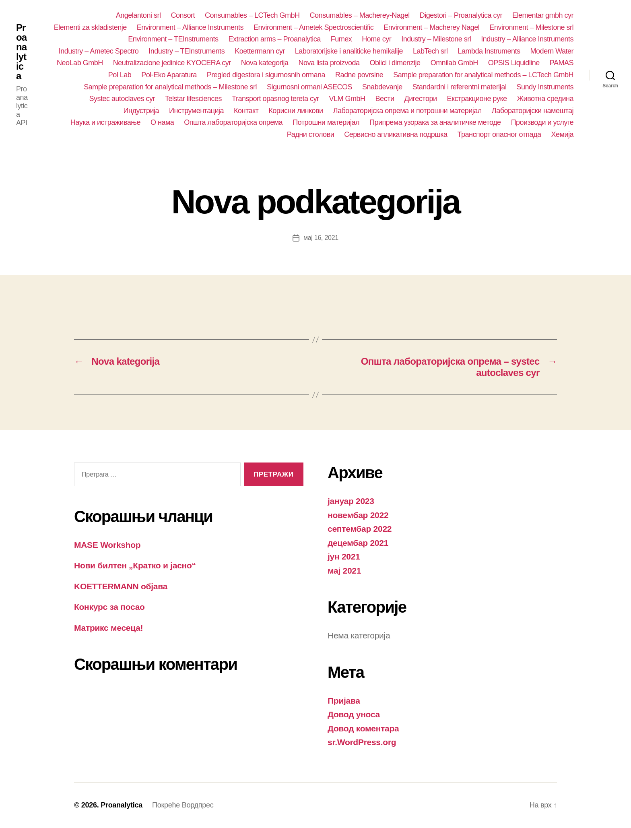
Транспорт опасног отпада (499, 134)
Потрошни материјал (326, 122)
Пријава (344, 700)
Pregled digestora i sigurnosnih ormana (266, 75)
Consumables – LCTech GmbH (252, 15)
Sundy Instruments (544, 87)
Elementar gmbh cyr (542, 15)
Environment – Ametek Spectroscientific (313, 27)
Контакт (246, 111)
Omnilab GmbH (454, 63)
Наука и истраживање (105, 122)
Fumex (341, 39)
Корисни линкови (295, 111)
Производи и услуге (542, 122)
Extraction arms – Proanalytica (275, 39)
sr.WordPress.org (362, 742)
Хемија (562, 134)
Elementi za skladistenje (90, 27)
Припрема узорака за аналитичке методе (435, 122)
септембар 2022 (360, 528)
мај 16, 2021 (320, 237)
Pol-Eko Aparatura (169, 75)
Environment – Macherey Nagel (431, 27)
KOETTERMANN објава (120, 586)
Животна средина (545, 99)
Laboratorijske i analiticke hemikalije (349, 51)
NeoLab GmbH (80, 63)
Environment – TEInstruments (173, 39)
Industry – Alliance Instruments (527, 39)
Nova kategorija (265, 63)
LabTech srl (430, 51)
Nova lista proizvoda (328, 63)
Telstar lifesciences (193, 99)
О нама (162, 122)
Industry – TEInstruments (186, 51)
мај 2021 (344, 570)
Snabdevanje (382, 87)
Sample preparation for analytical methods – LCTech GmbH (483, 75)
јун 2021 (344, 556)
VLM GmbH (347, 99)
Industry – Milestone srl (436, 39)
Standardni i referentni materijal (459, 87)
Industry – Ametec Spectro (99, 51)
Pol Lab (120, 75)
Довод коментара (363, 728)
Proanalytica (21, 52)
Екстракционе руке (477, 99)
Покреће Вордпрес (182, 805)
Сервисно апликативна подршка (395, 134)
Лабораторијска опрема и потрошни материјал (407, 111)
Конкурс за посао (109, 606)
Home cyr (376, 39)
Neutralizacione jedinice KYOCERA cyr (172, 63)
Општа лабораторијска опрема (233, 122)
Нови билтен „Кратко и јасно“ (135, 565)
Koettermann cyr (260, 51)
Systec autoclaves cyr (122, 99)
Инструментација (196, 111)
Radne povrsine (359, 75)
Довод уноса (354, 714)
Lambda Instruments (489, 51)
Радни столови (310, 134)
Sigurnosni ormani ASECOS (309, 87)
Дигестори (420, 99)
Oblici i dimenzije (395, 63)
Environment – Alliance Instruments (190, 27)
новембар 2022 (358, 515)
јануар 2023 (351, 501)
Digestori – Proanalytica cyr (461, 15)
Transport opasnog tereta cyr (275, 99)
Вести (384, 99)
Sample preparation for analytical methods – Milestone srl (170, 87)
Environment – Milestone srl (531, 27)
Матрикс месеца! (108, 627)
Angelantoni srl (138, 15)
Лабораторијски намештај (532, 111)
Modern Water (551, 51)
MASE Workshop (107, 544)
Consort (183, 15)
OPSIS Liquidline (514, 63)
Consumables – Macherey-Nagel (360, 15)
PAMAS (561, 63)
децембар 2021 (358, 542)
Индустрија (141, 111)
